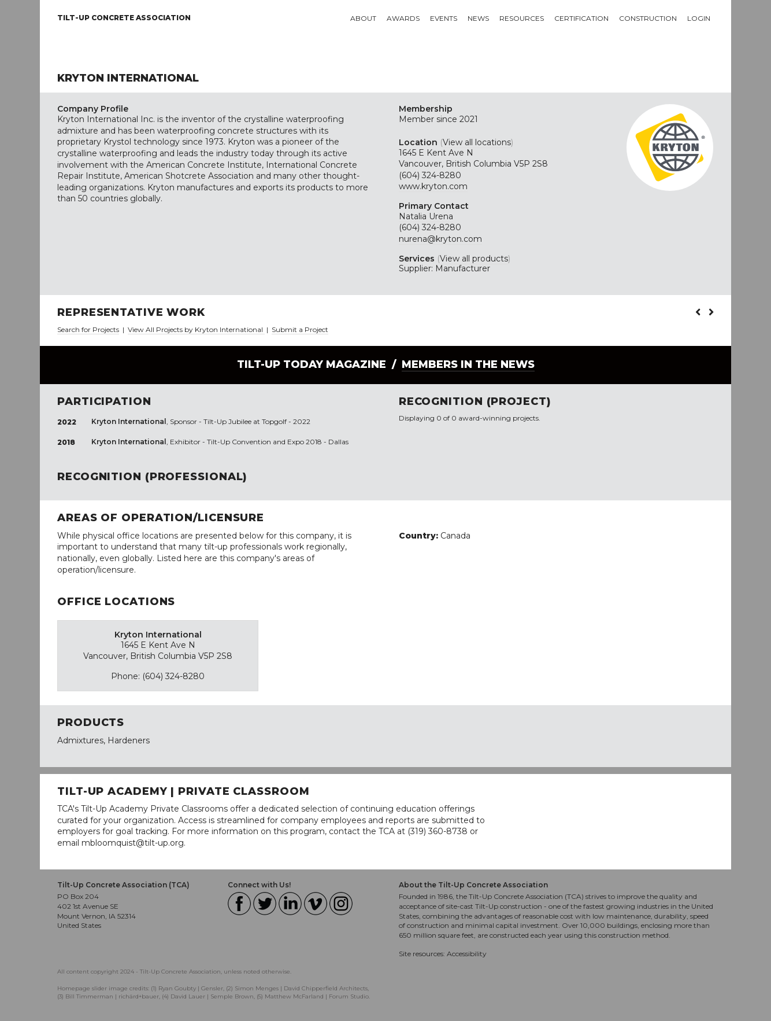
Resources (521, 18)
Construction (648, 18)
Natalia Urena (426, 216)
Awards (403, 18)
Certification (581, 18)
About (363, 18)
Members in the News (468, 364)
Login (698, 18)
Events (443, 18)
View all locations (477, 142)
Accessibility (467, 953)
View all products (474, 258)
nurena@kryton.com (440, 239)
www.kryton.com (433, 186)
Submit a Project (300, 329)
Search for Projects (88, 329)
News (478, 18)
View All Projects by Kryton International (196, 329)
